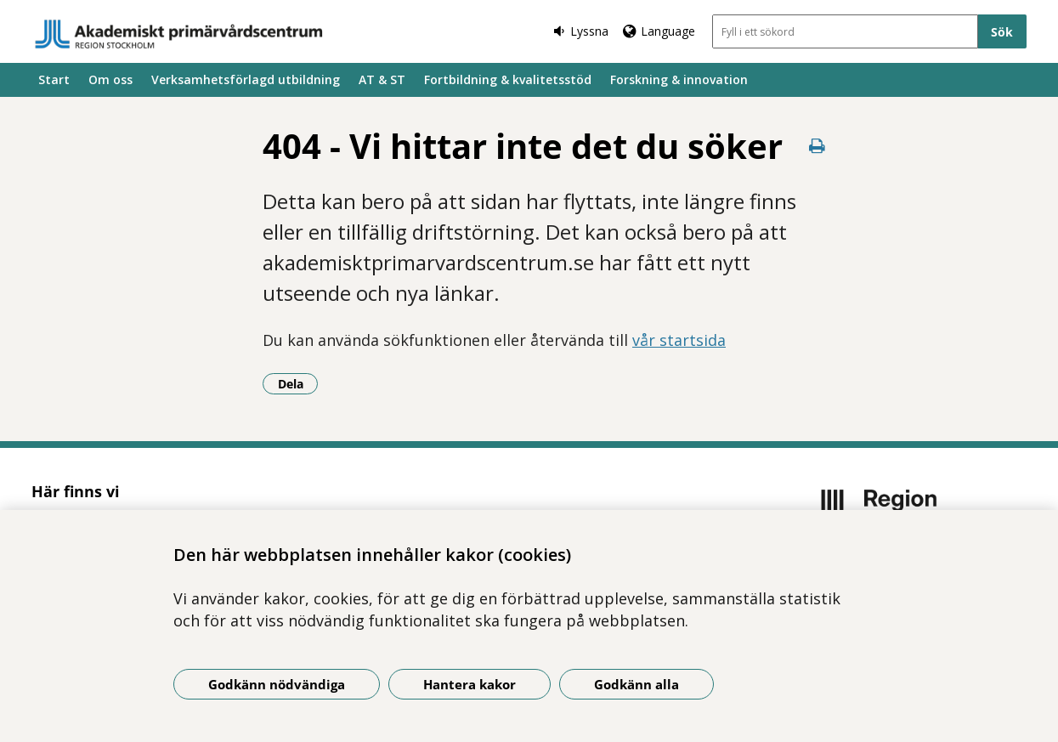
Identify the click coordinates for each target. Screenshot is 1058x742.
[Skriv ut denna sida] (817, 145)
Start (54, 79)
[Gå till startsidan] (179, 34)
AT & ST (382, 79)
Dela (298, 383)
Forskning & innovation (679, 79)
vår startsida (679, 340)
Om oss (110, 79)
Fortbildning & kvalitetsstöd (507, 79)
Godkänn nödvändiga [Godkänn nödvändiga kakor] (276, 684)
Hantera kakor (469, 684)
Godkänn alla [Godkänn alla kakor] (636, 684)
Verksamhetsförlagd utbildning (245, 79)
